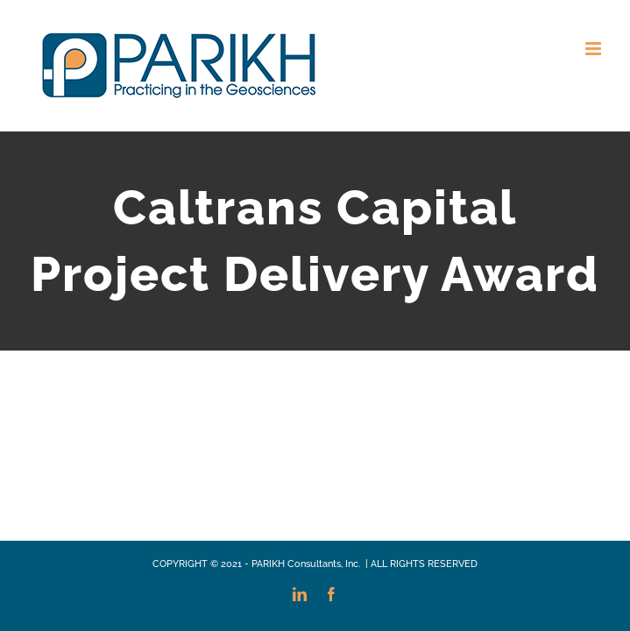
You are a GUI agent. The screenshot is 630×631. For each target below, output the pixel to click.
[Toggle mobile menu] (594, 48)
